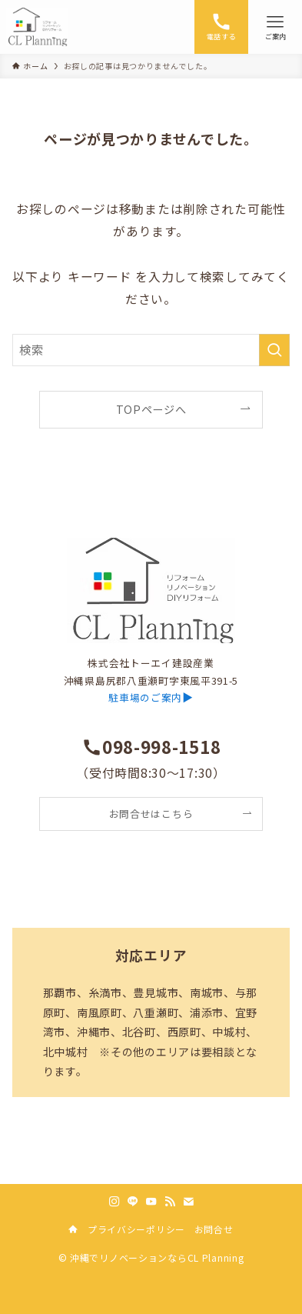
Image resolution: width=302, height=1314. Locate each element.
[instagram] (114, 1202)
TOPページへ (151, 409)
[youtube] (151, 1202)
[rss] (170, 1202)
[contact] (188, 1202)
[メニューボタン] (275, 27)
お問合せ (214, 1229)
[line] (133, 1202)
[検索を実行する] (274, 349)
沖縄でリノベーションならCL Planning (157, 1257)
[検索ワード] (151, 349)
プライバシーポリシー (136, 1229)
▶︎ (151, 697)
